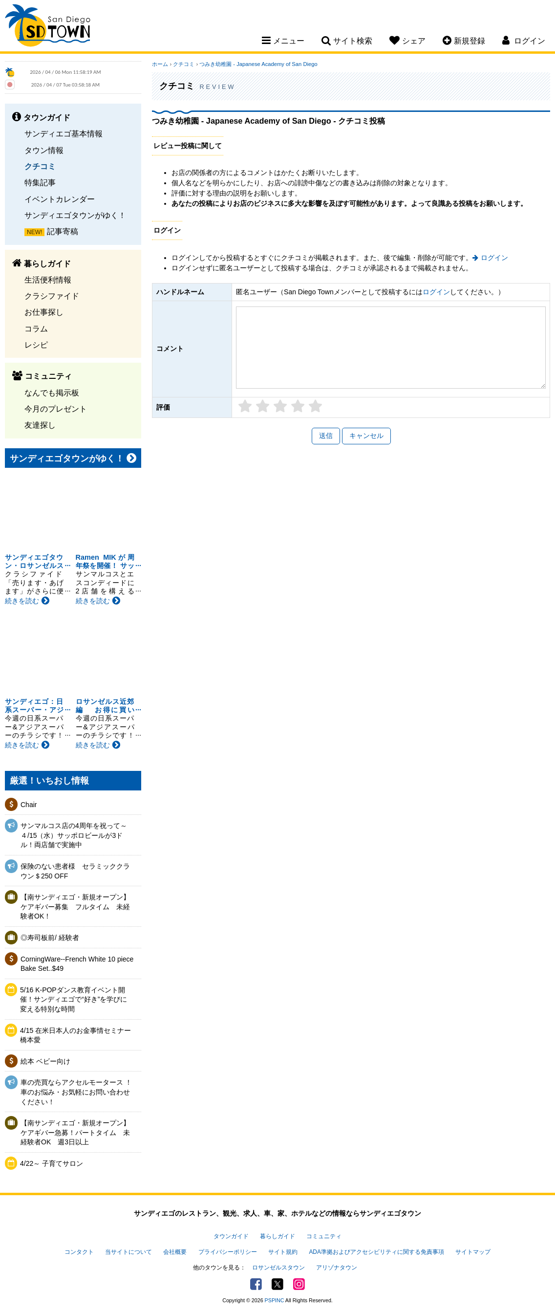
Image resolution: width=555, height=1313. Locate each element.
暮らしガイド (277, 1236)
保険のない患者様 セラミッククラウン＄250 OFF (75, 871)
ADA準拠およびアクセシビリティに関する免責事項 (376, 1251)
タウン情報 (44, 150)
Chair (29, 805)
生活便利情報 (47, 279)
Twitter (277, 1284)
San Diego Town (47, 26)
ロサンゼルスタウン (278, 1267)
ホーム (160, 64)
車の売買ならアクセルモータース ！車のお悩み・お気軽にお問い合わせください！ (76, 1091)
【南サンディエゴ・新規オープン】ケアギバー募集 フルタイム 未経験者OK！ (75, 906)
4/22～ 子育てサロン (51, 1163)
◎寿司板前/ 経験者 (50, 937)
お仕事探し (44, 311)
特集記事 (40, 182)
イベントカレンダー (59, 199)
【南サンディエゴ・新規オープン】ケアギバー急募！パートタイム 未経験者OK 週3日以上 (75, 1132)
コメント (170, 348)
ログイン (494, 258)
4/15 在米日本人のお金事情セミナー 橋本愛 (75, 1035)
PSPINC (274, 1300)
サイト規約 (283, 1251)
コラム (36, 328)
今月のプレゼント (55, 408)
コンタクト (79, 1251)
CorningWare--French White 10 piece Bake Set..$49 (77, 964)
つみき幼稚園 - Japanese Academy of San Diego (258, 64)
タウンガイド (231, 1236)
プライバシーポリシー (227, 1251)
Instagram (299, 1284)
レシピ (36, 344)
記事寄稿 (62, 231)
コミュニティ (324, 1236)
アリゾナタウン (336, 1267)
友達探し (40, 424)
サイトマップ (473, 1251)
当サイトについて (128, 1251)
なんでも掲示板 (51, 392)
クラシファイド (51, 295)
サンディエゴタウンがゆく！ (75, 215)
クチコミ (40, 166)
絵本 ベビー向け (45, 1061)
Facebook (256, 1284)
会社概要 (175, 1251)
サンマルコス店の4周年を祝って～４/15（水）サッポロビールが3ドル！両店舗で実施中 (74, 835)
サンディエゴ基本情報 (63, 133)
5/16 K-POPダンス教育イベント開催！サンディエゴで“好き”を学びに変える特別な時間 (73, 999)
